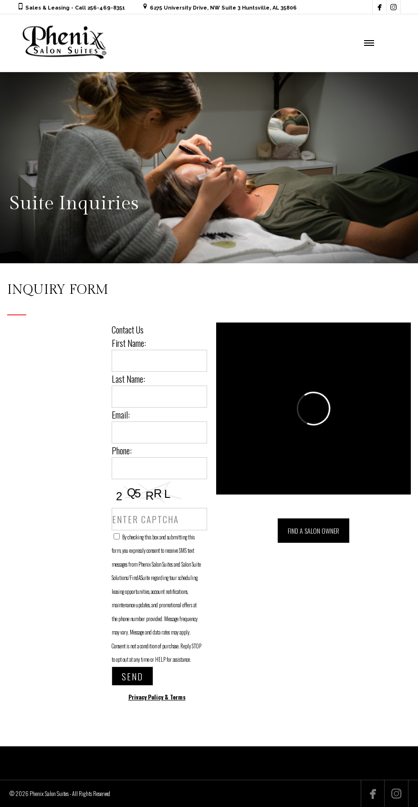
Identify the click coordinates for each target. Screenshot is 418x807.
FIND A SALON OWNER (313, 531)
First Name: (129, 342)
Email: (121, 414)
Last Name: (128, 378)
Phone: (122, 450)
